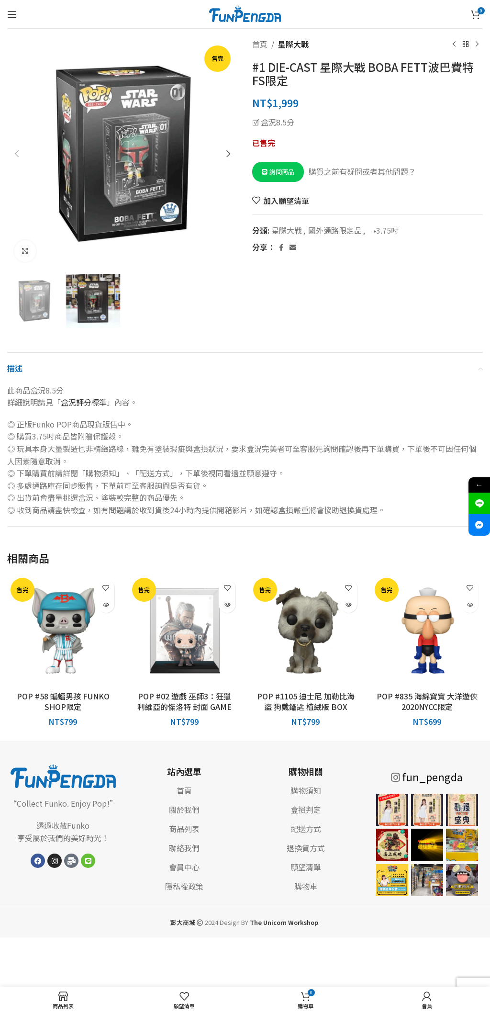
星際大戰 (293, 44)
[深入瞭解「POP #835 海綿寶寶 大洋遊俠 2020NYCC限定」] (469, 604)
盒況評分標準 (84, 402)
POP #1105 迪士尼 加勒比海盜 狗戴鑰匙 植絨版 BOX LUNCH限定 (306, 706)
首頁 (259, 44)
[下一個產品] (477, 44)
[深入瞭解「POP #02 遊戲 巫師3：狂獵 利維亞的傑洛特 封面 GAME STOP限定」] (227, 604)
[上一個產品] (454, 44)
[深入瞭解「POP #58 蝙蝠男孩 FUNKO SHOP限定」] (106, 604)
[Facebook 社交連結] (281, 247)
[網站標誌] (245, 13)
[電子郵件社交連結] (293, 247)
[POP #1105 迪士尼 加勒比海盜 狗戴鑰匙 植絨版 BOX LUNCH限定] (306, 630)
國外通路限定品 (335, 230)
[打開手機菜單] (12, 14)
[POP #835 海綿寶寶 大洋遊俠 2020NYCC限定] (427, 630)
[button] (16, 153)
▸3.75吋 (383, 230)
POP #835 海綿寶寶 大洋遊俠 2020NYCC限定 (427, 701)
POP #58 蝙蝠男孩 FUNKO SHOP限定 (63, 701)
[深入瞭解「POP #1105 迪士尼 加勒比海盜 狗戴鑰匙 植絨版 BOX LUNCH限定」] (348, 604)
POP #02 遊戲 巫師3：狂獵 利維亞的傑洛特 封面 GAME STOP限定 (184, 706)
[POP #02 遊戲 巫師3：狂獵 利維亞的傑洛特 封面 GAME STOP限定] (185, 630)
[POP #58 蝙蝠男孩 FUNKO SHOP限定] (63, 630)
